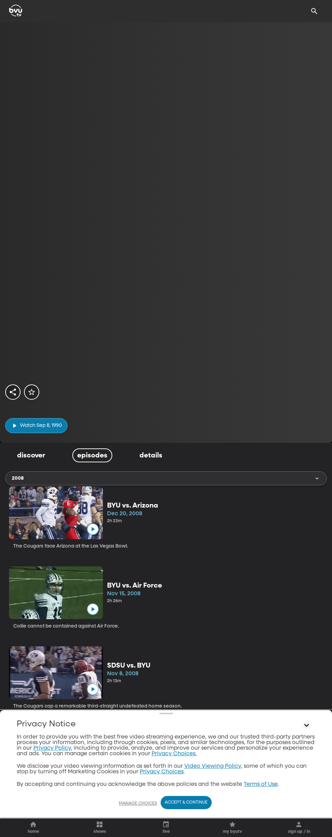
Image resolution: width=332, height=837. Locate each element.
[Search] (314, 11)
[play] (36, 425)
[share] (13, 392)
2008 (166, 478)
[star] (31, 392)
